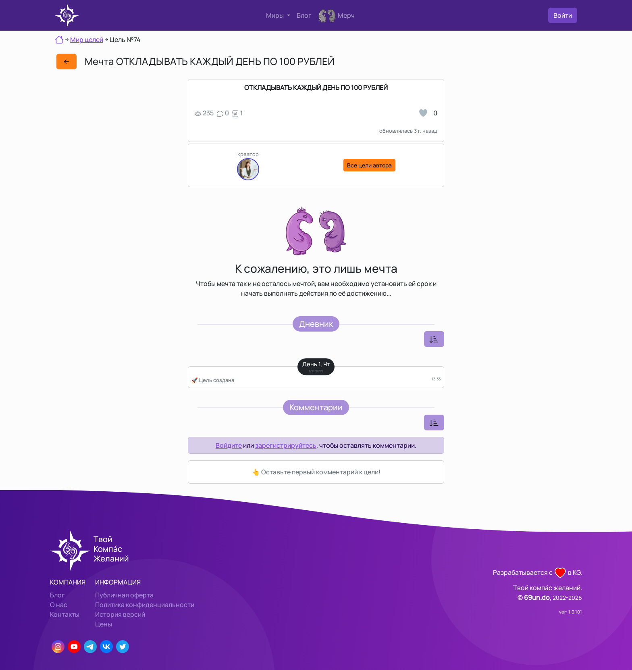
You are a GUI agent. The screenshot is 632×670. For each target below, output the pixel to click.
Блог (304, 15)
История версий (120, 614)
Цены (103, 624)
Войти (562, 15)
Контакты (64, 614)
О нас (58, 604)
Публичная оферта (124, 595)
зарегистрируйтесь (285, 445)
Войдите (229, 445)
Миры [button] (275, 15)
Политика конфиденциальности (144, 604)
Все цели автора (369, 165)
